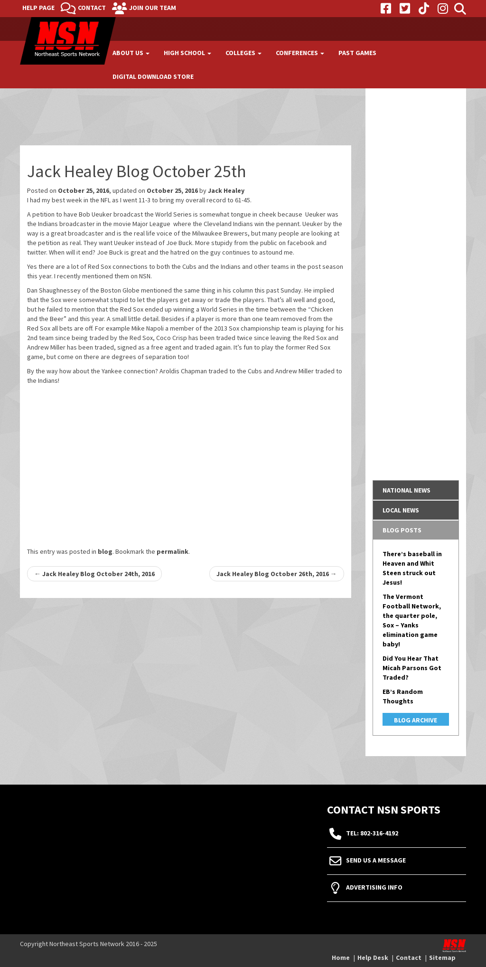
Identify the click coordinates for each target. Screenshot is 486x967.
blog (105, 551)
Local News (401, 510)
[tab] (416, 490)
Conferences (300, 52)
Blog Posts (402, 530)
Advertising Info (374, 887)
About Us (131, 52)
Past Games (357, 52)
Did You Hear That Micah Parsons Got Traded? (412, 668)
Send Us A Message (376, 860)
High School (187, 52)
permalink (172, 551)
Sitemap (442, 957)
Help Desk (372, 957)
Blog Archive (415, 720)
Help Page (38, 7)
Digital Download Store (153, 76)
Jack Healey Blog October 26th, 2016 (276, 573)
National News (406, 490)
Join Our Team (152, 7)
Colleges (243, 52)
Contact (92, 7)
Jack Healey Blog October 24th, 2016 (94, 573)
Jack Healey (226, 190)
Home (341, 957)
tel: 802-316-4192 (372, 833)
